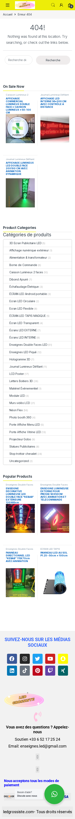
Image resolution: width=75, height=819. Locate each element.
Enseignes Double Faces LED (25, 344)
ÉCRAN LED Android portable (25, 294)
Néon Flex (13, 410)
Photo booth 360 (17, 417)
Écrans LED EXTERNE (20, 330)
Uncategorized (16, 461)
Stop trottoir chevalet (20, 453)
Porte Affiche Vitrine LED (22, 432)
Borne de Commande (20, 265)
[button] (37, 757)
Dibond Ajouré (15, 279)
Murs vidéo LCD (16, 403)
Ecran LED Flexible (18, 308)
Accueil (7, 14)
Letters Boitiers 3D (18, 381)
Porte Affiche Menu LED (21, 424)
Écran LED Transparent (21, 323)
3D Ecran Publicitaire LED (22, 243)
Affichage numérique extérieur (26, 250)
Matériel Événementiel (20, 388)
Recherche (53, 60)
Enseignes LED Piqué (20, 352)
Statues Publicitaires (19, 446)
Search (53, 5)
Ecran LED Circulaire (19, 301)
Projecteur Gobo (17, 439)
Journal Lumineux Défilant (54, 94)
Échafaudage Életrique (21, 286)
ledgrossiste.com (18, 811)
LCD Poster (13, 373)
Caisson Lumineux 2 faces (17, 96)
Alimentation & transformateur (25, 257)
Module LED (14, 395)
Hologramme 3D (16, 359)
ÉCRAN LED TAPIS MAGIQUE (24, 315)
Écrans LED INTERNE (19, 337)
